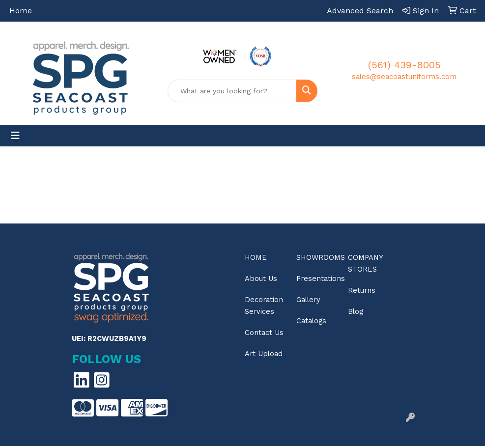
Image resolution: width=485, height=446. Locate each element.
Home (20, 10)
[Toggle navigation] (15, 135)
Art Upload (264, 353)
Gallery (308, 299)
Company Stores (365, 263)
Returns (361, 290)
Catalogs (311, 320)
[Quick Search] (232, 91)
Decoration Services (264, 305)
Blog (355, 311)
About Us (261, 278)
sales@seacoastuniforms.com (404, 76)
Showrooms (316, 257)
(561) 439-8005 (404, 65)
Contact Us (264, 332)
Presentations (316, 278)
